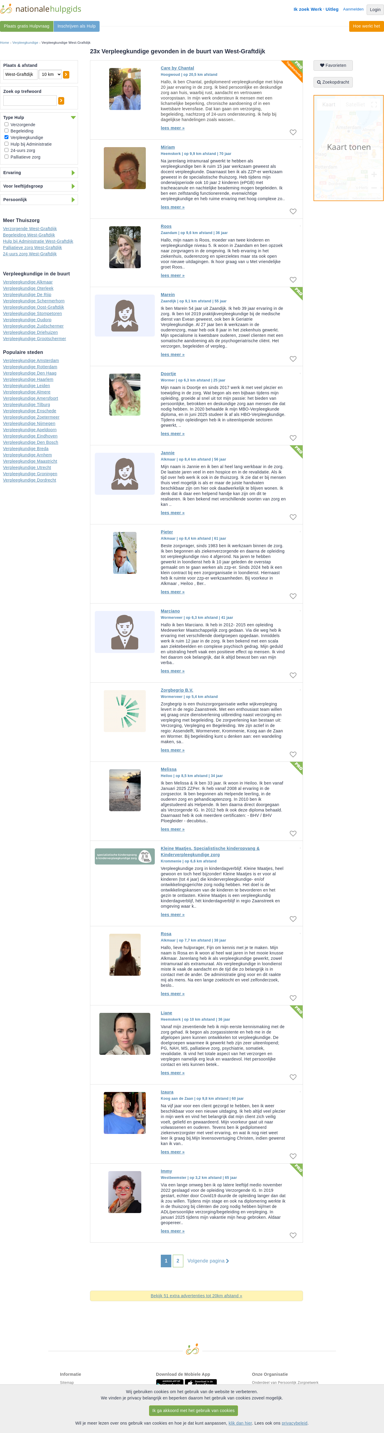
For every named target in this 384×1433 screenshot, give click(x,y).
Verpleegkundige (25, 42)
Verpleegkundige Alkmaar (28, 282)
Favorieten (333, 65)
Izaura (167, 1092)
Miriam (168, 147)
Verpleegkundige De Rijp (27, 294)
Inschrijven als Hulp (77, 26)
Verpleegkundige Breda (26, 448)
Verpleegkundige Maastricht (30, 461)
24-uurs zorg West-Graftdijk (30, 253)
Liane (166, 1012)
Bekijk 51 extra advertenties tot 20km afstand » (196, 1295)
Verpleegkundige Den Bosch (30, 442)
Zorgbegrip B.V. (177, 690)
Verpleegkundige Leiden (26, 385)
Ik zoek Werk (308, 9)
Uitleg (332, 9)
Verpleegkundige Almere (26, 392)
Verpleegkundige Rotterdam (30, 366)
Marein (168, 294)
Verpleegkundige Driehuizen (30, 332)
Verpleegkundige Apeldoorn (30, 429)
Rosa (166, 933)
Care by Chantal (177, 68)
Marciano (170, 611)
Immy (166, 1171)
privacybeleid (295, 1423)
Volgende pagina (208, 1261)
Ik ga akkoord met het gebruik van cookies (193, 1410)
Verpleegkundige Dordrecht (29, 480)
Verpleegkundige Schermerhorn (33, 300)
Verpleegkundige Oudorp (27, 319)
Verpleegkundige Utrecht (27, 467)
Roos (166, 226)
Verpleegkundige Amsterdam (31, 360)
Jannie (168, 452)
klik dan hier (240, 1423)
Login (375, 9)
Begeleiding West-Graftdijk (29, 235)
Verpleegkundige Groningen (30, 473)
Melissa (169, 769)
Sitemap (67, 1383)
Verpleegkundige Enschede (29, 410)
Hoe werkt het (366, 26)
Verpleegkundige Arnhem (27, 454)
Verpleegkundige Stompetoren (32, 313)
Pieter (167, 532)
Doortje (168, 373)
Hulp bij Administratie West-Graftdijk (38, 241)
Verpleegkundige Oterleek (28, 288)
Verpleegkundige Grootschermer (34, 338)
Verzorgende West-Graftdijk (30, 228)
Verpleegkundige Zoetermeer (31, 417)
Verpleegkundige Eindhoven (30, 436)
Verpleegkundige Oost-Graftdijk (33, 307)
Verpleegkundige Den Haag (29, 373)
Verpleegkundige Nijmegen (29, 423)
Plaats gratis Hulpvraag (27, 26)
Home (4, 42)
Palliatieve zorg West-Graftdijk (32, 247)
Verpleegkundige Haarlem (28, 379)
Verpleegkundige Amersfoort (30, 398)
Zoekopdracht (333, 82)
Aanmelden (353, 9)
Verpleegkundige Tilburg (26, 404)
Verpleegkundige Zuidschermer (33, 326)
